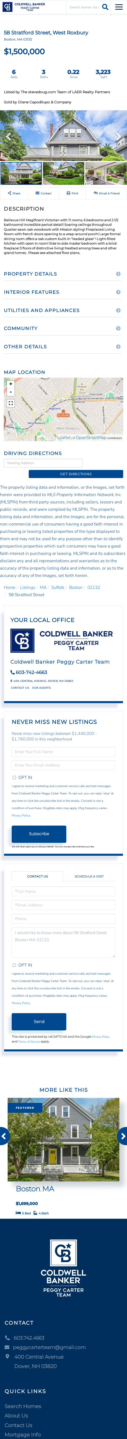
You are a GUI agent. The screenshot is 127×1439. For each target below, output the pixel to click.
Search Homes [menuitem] (23, 1398)
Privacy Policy (21, 807)
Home (9, 579)
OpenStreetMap (91, 438)
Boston (76, 579)
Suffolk (57, 579)
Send (39, 1013)
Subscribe (39, 825)
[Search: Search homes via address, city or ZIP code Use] (88, 7)
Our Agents (41, 679)
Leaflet (64, 438)
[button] (104, 7)
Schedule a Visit (89, 868)
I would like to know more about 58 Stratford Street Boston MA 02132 (63, 934)
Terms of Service (29, 1033)
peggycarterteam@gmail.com (47, 1339)
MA (43, 579)
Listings (27, 579)
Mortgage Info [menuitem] (23, 1427)
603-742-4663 (31, 664)
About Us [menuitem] (16, 1408)
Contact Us (20, 679)
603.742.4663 (25, 1329)
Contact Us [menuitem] (18, 1417)
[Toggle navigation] (119, 6)
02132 (93, 579)
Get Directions (104, 463)
